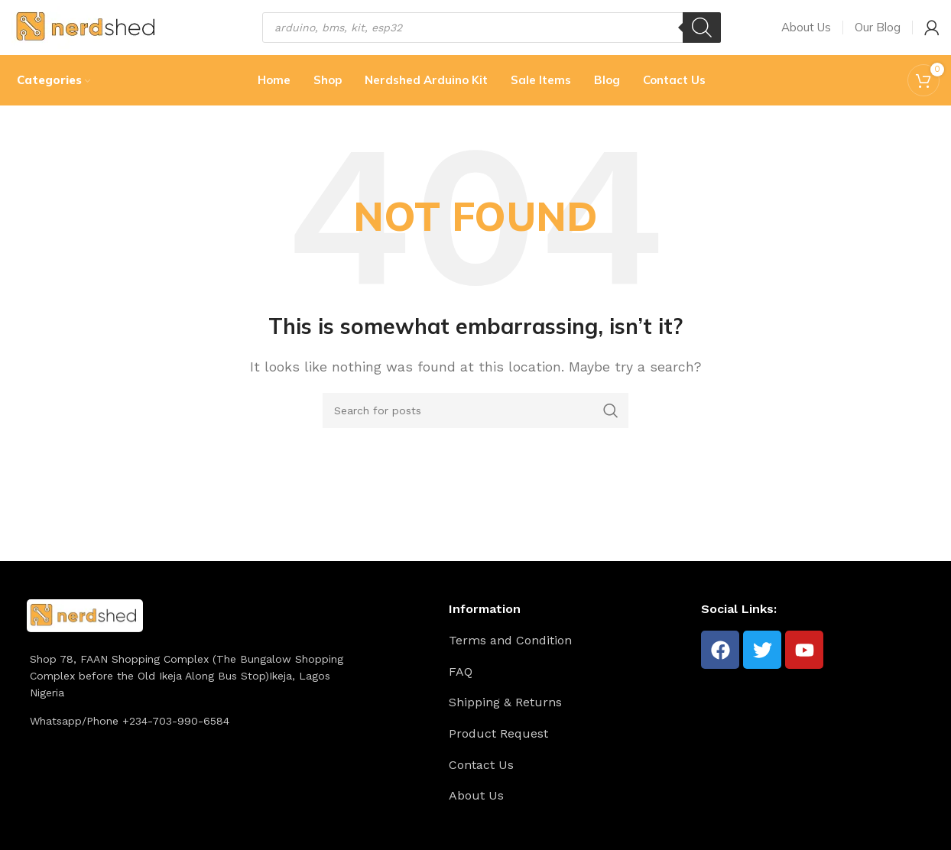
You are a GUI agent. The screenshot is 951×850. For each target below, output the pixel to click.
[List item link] (569, 658)
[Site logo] (87, 33)
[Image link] (85, 631)
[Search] (702, 34)
